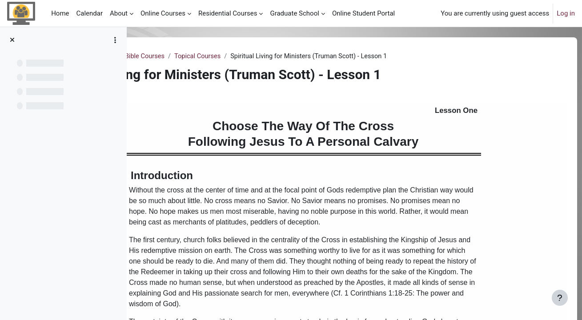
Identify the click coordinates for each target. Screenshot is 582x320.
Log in (566, 13)
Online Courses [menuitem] (162, 13)
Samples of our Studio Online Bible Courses (208, 56)
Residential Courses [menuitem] (227, 13)
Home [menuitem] (60, 13)
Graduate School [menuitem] (294, 13)
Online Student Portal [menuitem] (363, 13)
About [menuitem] (119, 13)
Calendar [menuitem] (89, 13)
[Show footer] (560, 298)
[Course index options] (115, 40)
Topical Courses (306, 56)
